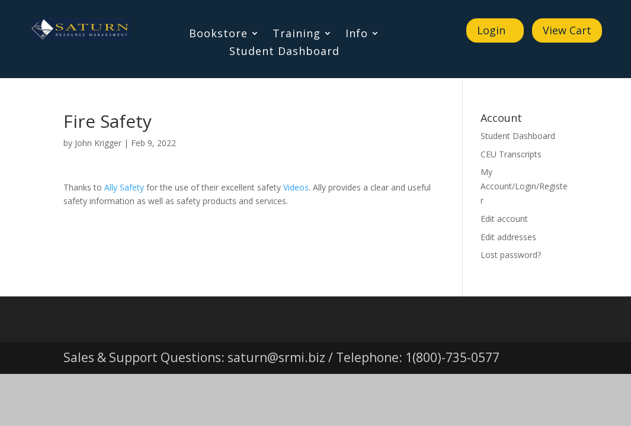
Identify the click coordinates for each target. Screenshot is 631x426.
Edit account (504, 218)
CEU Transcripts (511, 154)
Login (491, 30)
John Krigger (98, 143)
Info (356, 34)
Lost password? (511, 254)
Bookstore (218, 34)
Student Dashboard (284, 52)
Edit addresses (508, 237)
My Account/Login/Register (524, 186)
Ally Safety (124, 187)
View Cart (567, 30)
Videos (296, 187)
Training (297, 34)
